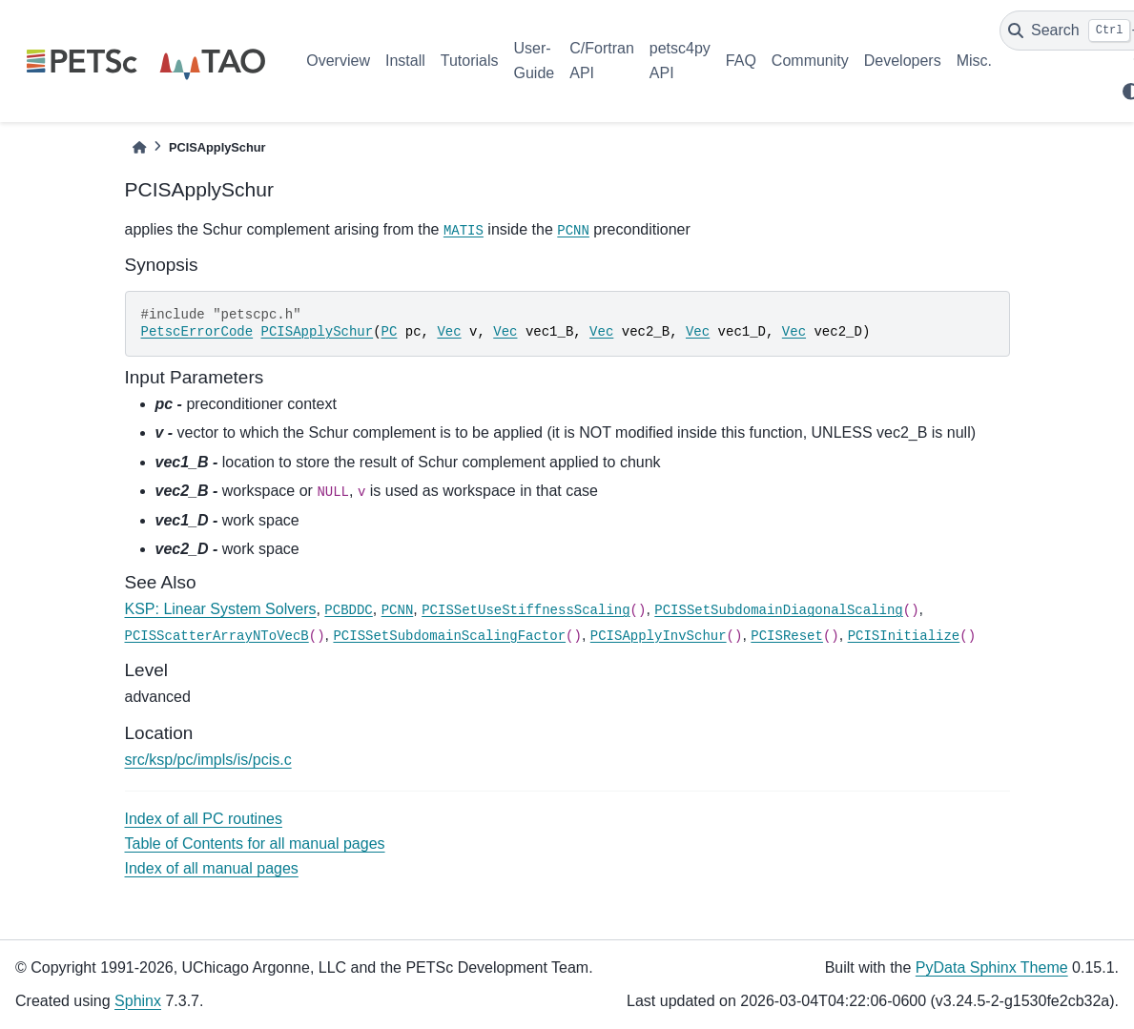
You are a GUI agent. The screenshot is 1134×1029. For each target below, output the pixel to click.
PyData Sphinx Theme (992, 967)
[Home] (139, 147)
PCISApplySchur (317, 332)
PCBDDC (348, 610)
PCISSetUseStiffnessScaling (525, 610)
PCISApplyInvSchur (658, 636)
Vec (449, 332)
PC (389, 332)
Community (810, 60)
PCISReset (787, 636)
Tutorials (470, 60)
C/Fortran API (601, 60)
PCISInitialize (904, 636)
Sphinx (137, 1001)
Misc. (974, 60)
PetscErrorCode (197, 332)
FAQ (741, 60)
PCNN (573, 230)
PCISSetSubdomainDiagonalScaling (778, 610)
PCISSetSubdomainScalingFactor (449, 636)
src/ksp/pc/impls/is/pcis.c (208, 759)
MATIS (463, 230)
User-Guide (534, 60)
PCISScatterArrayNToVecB (217, 636)
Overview (338, 60)
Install (405, 60)
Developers (902, 60)
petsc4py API (680, 60)
